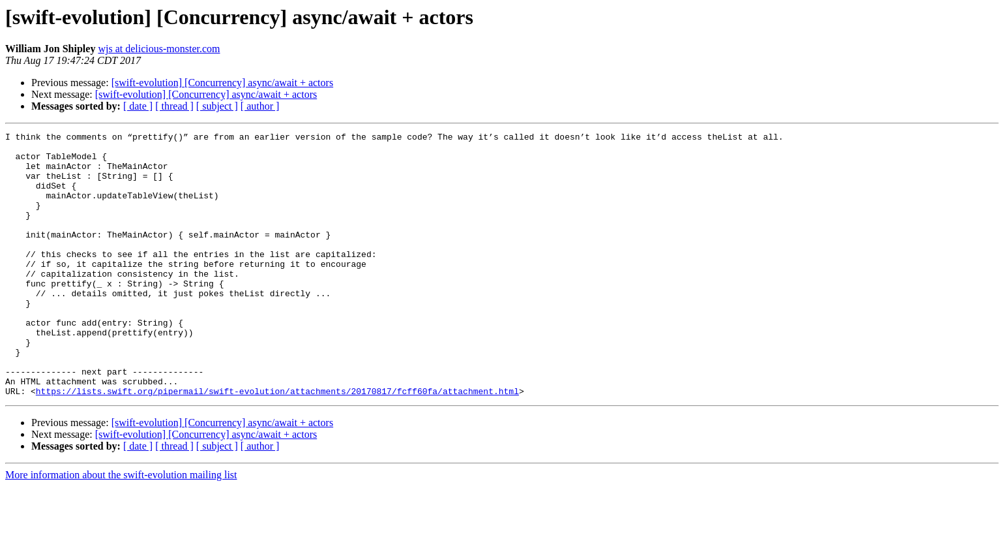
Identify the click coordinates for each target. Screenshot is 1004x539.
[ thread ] (174, 106)
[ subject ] (217, 106)
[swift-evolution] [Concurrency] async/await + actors (222, 82)
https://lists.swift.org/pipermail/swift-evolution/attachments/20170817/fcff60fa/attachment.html (277, 444)
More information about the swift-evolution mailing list (121, 527)
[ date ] (138, 106)
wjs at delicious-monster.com (159, 48)
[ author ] (260, 106)
